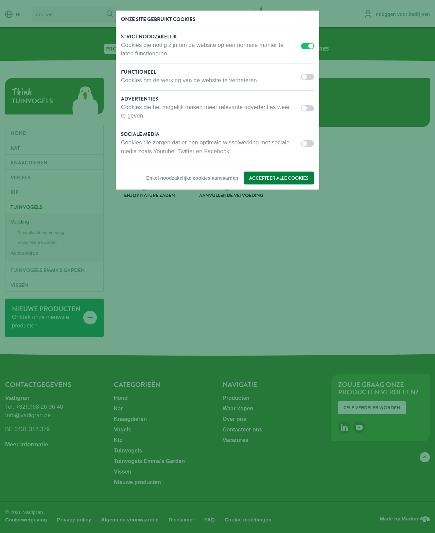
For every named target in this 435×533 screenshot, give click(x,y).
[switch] (307, 46)
